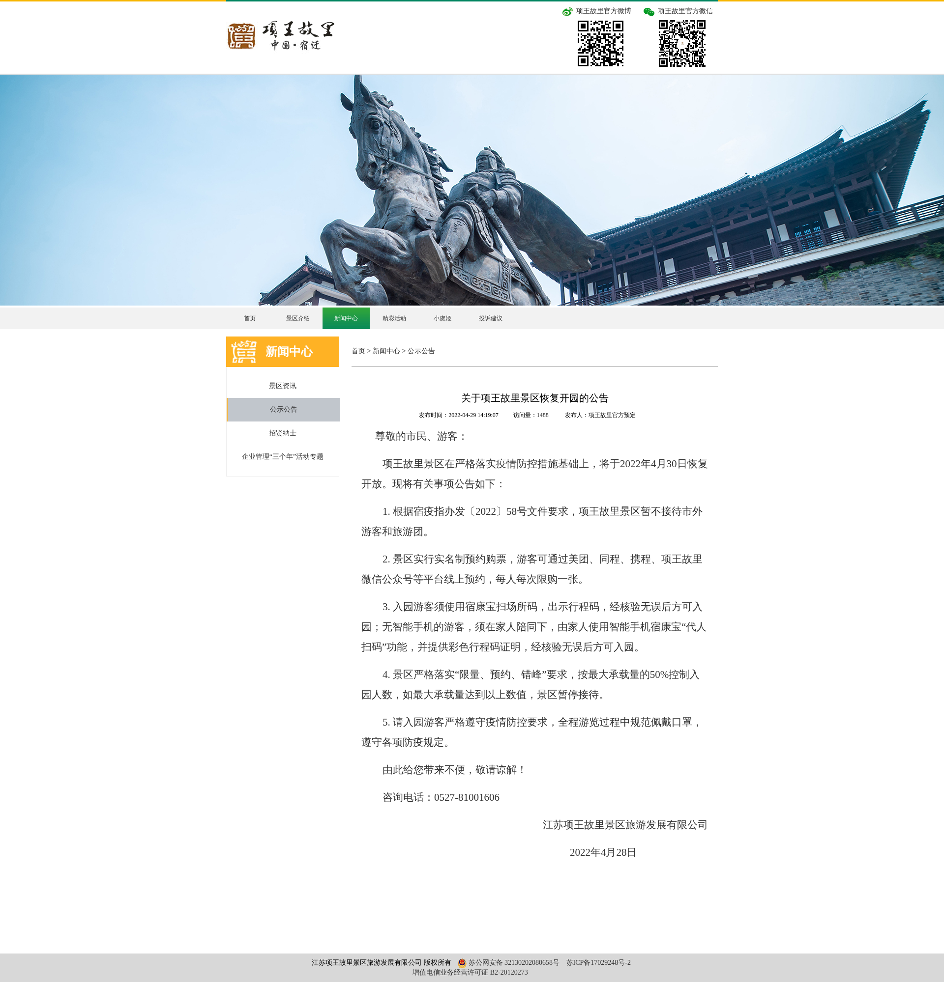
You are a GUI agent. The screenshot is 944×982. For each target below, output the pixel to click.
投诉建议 (490, 318)
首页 (250, 318)
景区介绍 (298, 318)
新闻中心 (346, 318)
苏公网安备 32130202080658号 (507, 962)
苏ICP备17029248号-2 (598, 962)
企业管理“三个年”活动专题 (283, 456)
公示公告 (283, 409)
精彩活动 (394, 318)
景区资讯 (282, 386)
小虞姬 (442, 318)
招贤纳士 (282, 433)
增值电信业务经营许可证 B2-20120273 (470, 972)
